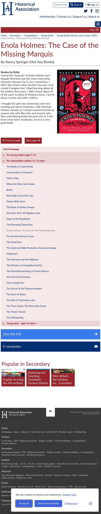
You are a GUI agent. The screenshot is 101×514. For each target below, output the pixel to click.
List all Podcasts (9, 504)
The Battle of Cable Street (20, 167)
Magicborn (12, 254)
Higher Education (73, 24)
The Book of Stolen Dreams (21, 207)
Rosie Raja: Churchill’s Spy (20, 196)
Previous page (11, 140)
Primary (9, 24)
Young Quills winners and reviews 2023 (77, 35)
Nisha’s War (13, 178)
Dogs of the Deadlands (18, 219)
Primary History (8, 443)
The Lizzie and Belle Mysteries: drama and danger (32, 248)
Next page (33, 140)
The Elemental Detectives (20, 225)
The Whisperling (15, 318)
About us (94, 16)
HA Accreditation (63, 441)
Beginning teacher (45, 30)
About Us (25, 432)
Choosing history (89, 464)
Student (49, 24)
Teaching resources (35, 455)
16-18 (31, 464)
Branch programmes (57, 487)
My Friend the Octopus (18, 277)
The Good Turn (14, 242)
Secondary (29, 24)
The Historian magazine (12, 475)
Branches (83, 475)
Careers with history (11, 466)
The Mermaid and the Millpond (22, 259)
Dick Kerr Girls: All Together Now (23, 213)
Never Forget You (15, 283)
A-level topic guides (45, 464)
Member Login (66, 432)
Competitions (31, 35)
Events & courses (52, 466)
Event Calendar (8, 487)
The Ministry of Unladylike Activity (24, 265)
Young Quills (47, 35)
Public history (8, 478)
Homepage (6, 432)
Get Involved (38, 432)
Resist (10, 190)
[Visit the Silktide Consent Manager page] (90, 503)
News (16, 432)
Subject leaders (67, 30)
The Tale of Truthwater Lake (21, 300)
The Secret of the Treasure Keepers (24, 288)
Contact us (64, 16)
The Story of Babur (16, 294)
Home (4, 35)
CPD (29, 30)
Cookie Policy (69, 495)
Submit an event (24, 478)
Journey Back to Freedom (20, 172)
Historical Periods (34, 475)
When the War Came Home (21, 184)
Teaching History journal (13, 455)
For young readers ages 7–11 (19, 155)
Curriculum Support (12, 30)
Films (39, 466)
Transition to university (68, 464)
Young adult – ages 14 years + (19, 323)
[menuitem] (10, 24)
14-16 (23, 464)
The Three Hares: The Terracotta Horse (26, 306)
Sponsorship (80, 487)
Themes (48, 475)
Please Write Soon (16, 201)
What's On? (40, 487)
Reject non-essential (48, 503)
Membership (47, 16)
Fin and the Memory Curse (20, 236)
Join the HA (51, 432)
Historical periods (9, 464)
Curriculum (6, 441)
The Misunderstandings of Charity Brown (28, 271)
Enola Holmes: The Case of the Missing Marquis (31, 230)
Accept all (24, 503)
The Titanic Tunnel (16, 312)
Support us (79, 16)
